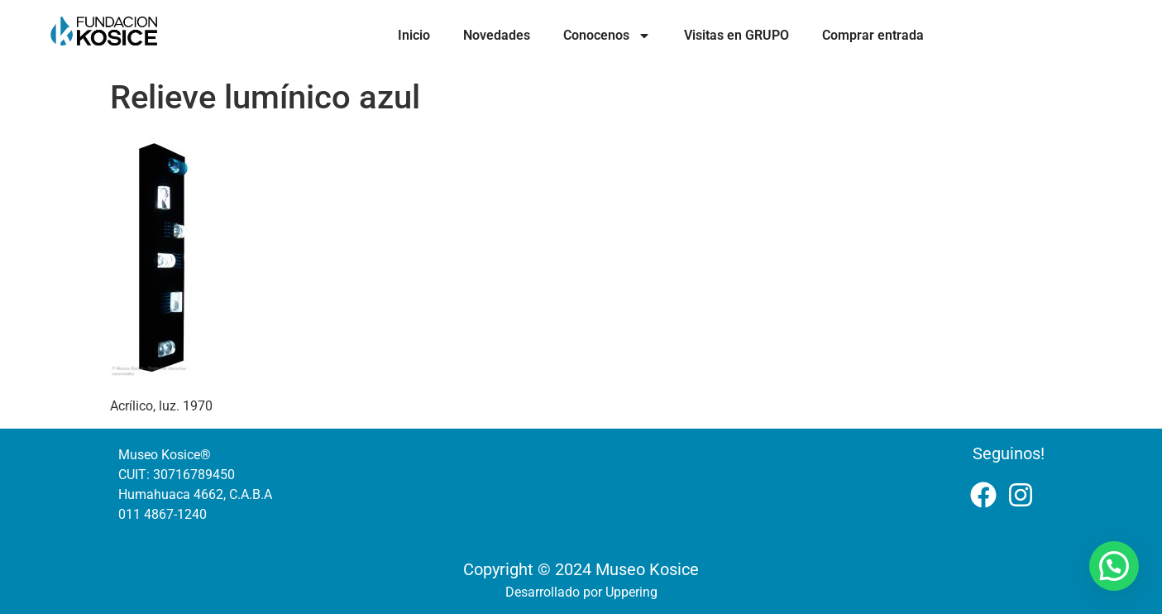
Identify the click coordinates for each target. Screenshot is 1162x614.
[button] (1114, 566)
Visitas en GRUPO (736, 35)
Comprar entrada (873, 35)
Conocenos (607, 35)
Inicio (414, 35)
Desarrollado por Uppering (581, 592)
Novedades (496, 35)
